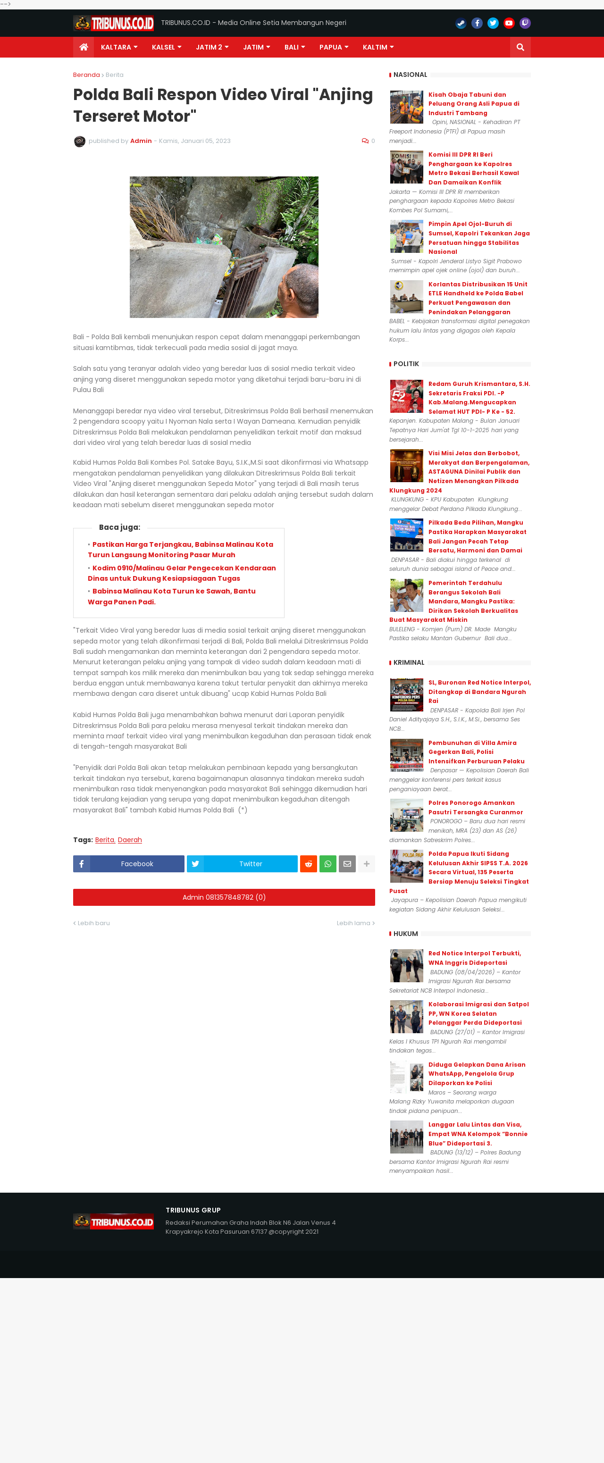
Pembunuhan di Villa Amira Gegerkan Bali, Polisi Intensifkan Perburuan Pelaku (476, 752)
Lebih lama (353, 923)
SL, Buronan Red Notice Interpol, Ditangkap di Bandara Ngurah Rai (479, 691)
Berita (115, 74)
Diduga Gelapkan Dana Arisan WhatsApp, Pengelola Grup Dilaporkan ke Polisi (477, 1074)
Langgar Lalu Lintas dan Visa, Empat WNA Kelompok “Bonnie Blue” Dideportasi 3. (478, 1133)
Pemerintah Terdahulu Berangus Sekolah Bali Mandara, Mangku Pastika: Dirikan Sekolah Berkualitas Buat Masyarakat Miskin (453, 601)
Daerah (130, 840)
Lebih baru (94, 923)
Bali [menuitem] (292, 47)
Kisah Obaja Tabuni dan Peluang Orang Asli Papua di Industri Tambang (474, 104)
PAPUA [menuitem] (330, 47)
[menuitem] (83, 47)
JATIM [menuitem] (253, 47)
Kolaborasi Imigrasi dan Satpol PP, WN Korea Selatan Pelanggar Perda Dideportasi (478, 1013)
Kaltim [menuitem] (375, 47)
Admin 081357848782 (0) (224, 897)
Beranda (86, 74)
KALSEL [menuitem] (163, 47)
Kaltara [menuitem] (116, 47)
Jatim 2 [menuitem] (209, 47)
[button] (520, 47)
